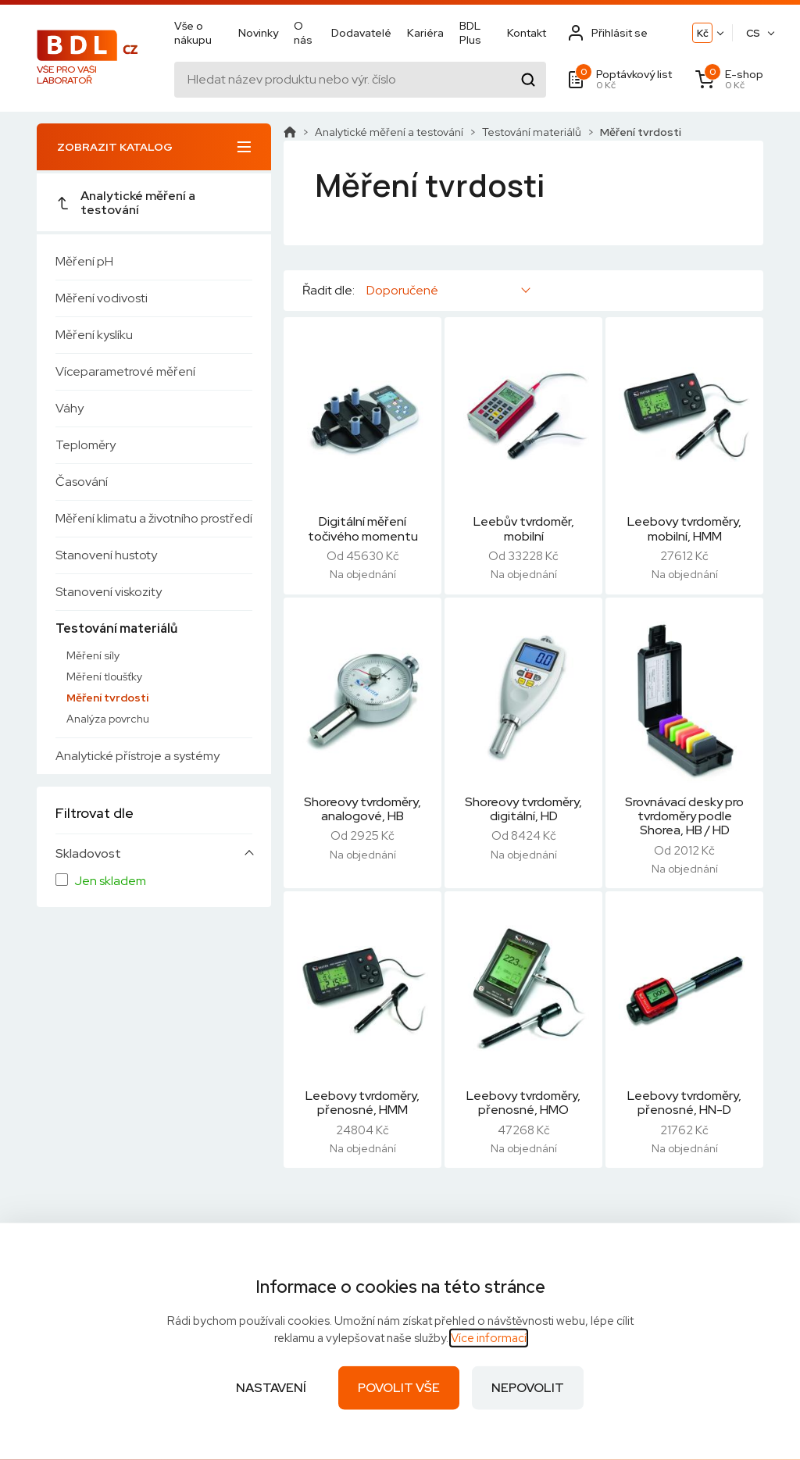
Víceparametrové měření (125, 371)
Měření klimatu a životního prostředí (153, 518)
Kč (703, 33)
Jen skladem (110, 881)
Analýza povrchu (107, 719)
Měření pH (84, 261)
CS (753, 33)
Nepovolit (527, 1388)
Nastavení (271, 1388)
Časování (81, 481)
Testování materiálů (116, 628)
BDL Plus (470, 33)
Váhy (69, 408)
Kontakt (526, 33)
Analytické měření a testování (125, 202)
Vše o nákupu (193, 33)
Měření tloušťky (104, 676)
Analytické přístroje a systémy (137, 756)
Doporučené (402, 290)
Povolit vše (399, 1388)
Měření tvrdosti (107, 698)
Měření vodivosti (101, 298)
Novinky (258, 33)
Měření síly (93, 655)
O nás (303, 33)
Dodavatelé (361, 33)
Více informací (489, 1338)
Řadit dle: (328, 291)
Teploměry (85, 445)
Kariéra (425, 33)
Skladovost (88, 854)
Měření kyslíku (94, 335)
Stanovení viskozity (108, 592)
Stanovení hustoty (106, 555)
